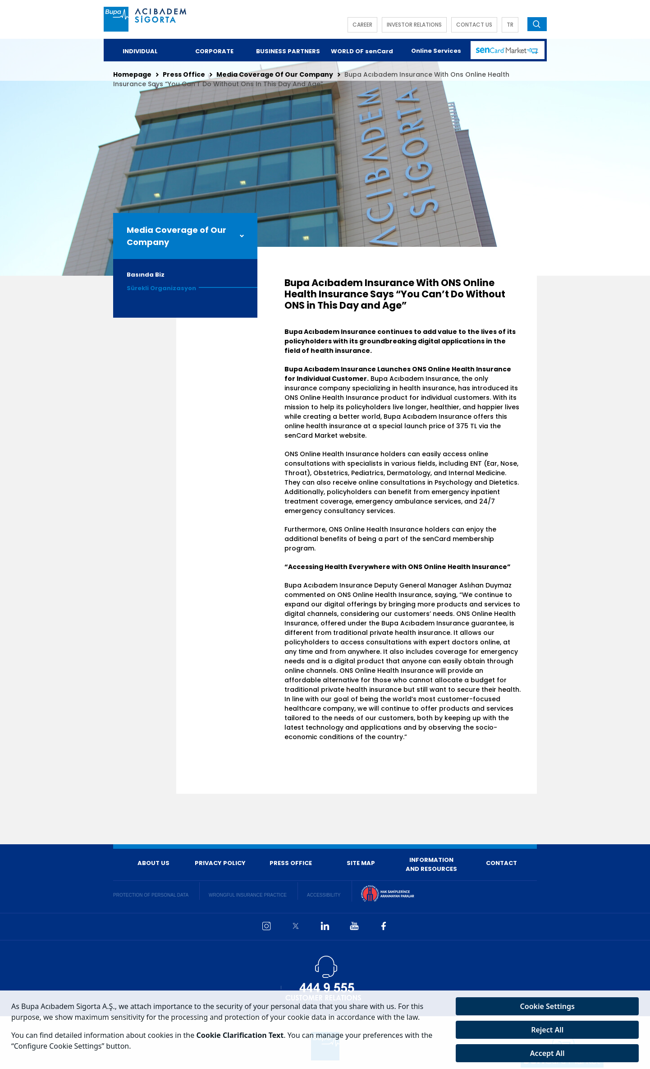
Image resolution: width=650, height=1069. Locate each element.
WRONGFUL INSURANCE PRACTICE (248, 895)
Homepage (132, 74)
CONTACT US (474, 24)
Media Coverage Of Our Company (274, 74)
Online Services (436, 50)
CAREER (362, 24)
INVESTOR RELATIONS (414, 24)
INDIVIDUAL (140, 51)
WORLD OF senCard (362, 51)
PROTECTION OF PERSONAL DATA (150, 895)
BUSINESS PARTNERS (288, 51)
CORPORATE (214, 51)
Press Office (184, 74)
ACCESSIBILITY (323, 895)
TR (510, 24)
